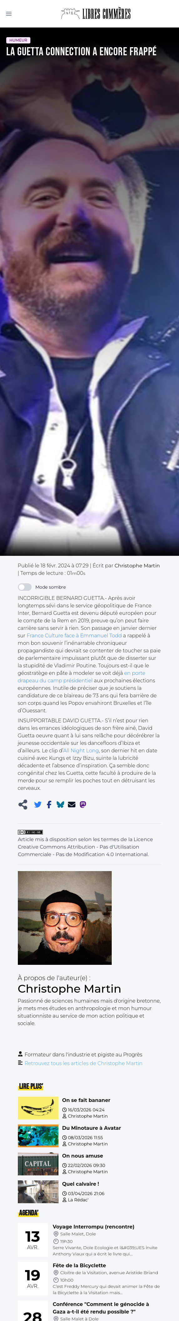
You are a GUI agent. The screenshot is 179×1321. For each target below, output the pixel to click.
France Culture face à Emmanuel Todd (74, 636)
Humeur (18, 40)
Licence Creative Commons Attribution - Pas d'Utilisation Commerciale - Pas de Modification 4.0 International (85, 846)
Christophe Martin (88, 1116)
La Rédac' (78, 1200)
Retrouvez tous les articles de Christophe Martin (84, 1063)
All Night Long (81, 751)
